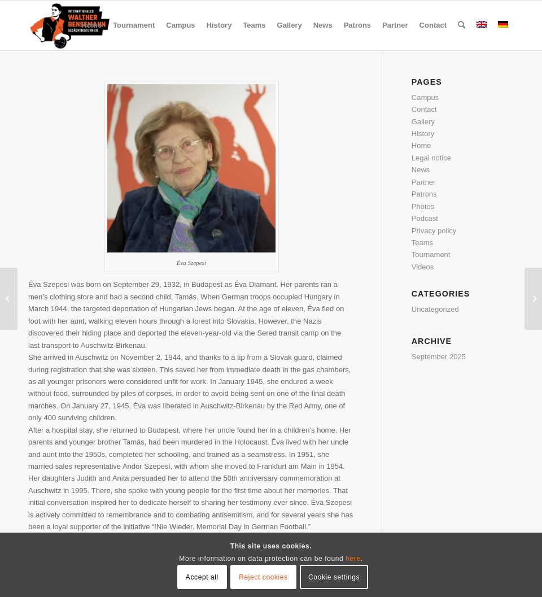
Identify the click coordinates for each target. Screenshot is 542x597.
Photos (423, 206)
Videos (423, 267)
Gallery (423, 121)
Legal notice (431, 158)
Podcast (425, 218)
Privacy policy (434, 230)
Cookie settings (334, 577)
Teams (422, 242)
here (353, 559)
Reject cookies (263, 577)
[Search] (461, 25)
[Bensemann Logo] (70, 25)
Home (421, 145)
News (421, 169)
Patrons (424, 194)
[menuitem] (91, 25)
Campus (425, 97)
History (423, 133)
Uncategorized (435, 309)
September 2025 (439, 356)
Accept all (202, 577)
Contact (424, 109)
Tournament (431, 254)
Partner (424, 182)
